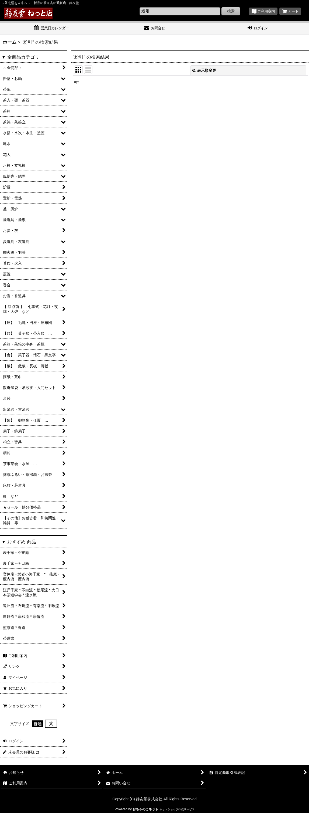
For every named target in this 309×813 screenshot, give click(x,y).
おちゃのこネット (145, 809)
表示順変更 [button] (204, 70)
